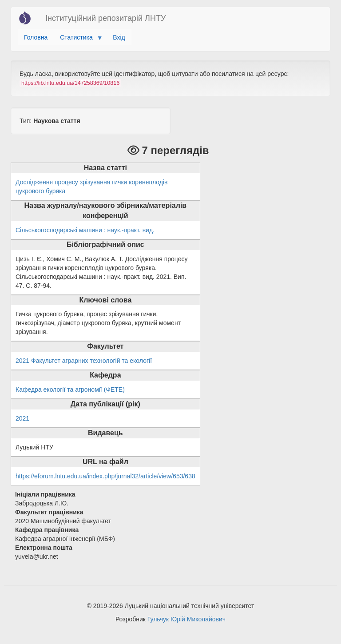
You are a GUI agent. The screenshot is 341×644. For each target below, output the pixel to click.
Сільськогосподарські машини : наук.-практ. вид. (85, 230)
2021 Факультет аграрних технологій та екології (84, 360)
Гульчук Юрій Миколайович (186, 619)
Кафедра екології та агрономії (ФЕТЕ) (70, 389)
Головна (36, 37)
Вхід (119, 37)
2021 (22, 418)
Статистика (78, 39)
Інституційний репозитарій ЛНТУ (105, 18)
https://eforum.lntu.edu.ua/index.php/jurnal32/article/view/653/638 (105, 476)
